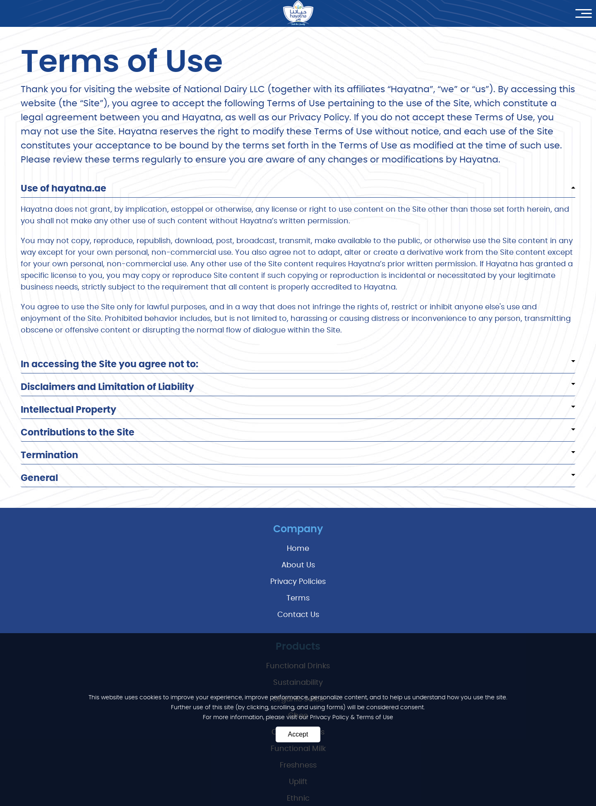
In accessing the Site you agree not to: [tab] (298, 364)
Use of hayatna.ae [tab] (298, 188)
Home (298, 548)
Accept (298, 734)
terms (298, 598)
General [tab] (298, 478)
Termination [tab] (298, 455)
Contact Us (298, 615)
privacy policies (298, 582)
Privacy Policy (330, 717)
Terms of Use (374, 717)
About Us (298, 565)
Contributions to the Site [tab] (298, 432)
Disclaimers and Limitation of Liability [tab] (298, 387)
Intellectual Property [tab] (298, 409)
